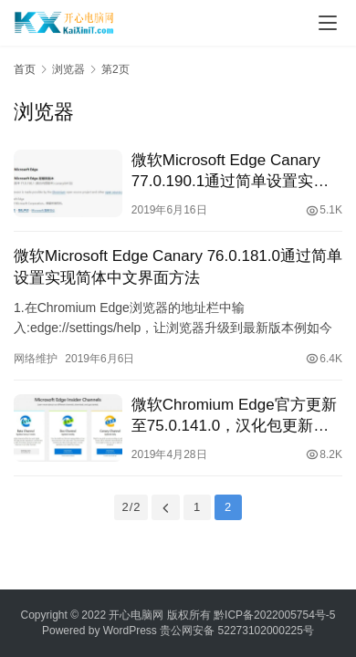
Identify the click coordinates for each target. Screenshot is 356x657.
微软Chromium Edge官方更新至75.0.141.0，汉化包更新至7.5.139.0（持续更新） (234, 416)
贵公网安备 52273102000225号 (237, 630)
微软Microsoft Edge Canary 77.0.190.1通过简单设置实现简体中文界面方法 (230, 171)
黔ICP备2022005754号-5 (274, 615)
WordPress (130, 630)
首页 (25, 69)
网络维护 (36, 358)
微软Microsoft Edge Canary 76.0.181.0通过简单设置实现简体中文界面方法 (178, 266)
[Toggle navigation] (328, 22)
